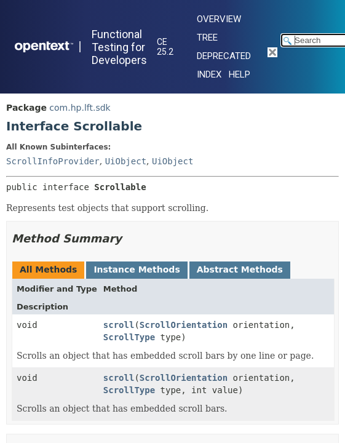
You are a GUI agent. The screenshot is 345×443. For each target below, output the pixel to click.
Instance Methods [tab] (136, 269)
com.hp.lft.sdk (79, 108)
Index (209, 74)
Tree (207, 37)
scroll (119, 325)
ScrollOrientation (184, 325)
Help (239, 74)
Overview (219, 19)
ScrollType (129, 337)
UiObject (125, 161)
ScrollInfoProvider (53, 161)
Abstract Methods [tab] (240, 269)
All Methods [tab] (48, 269)
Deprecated (224, 56)
